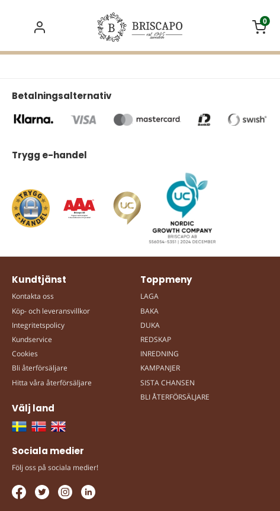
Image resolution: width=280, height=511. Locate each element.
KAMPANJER (160, 368)
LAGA (149, 296)
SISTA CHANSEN (167, 383)
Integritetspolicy (38, 325)
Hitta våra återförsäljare (52, 383)
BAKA (149, 311)
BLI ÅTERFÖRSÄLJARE (175, 397)
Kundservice (32, 339)
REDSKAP (155, 339)
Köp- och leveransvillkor (51, 311)
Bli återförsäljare (39, 368)
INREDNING (159, 354)
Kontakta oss (33, 296)
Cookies (25, 354)
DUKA (150, 325)
